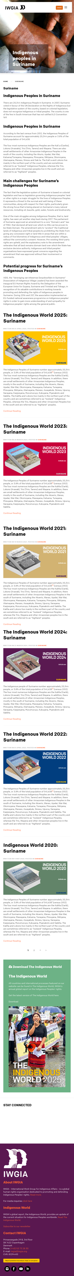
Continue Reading (12, 411)
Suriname (41, 328)
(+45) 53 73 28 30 (19, 1248)
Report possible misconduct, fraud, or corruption (21, 1261)
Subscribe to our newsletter (16, 1226)
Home (5, 81)
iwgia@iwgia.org (19, 1251)
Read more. (36, 1194)
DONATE (59, 7)
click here (27, 1201)
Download (13, 1001)
